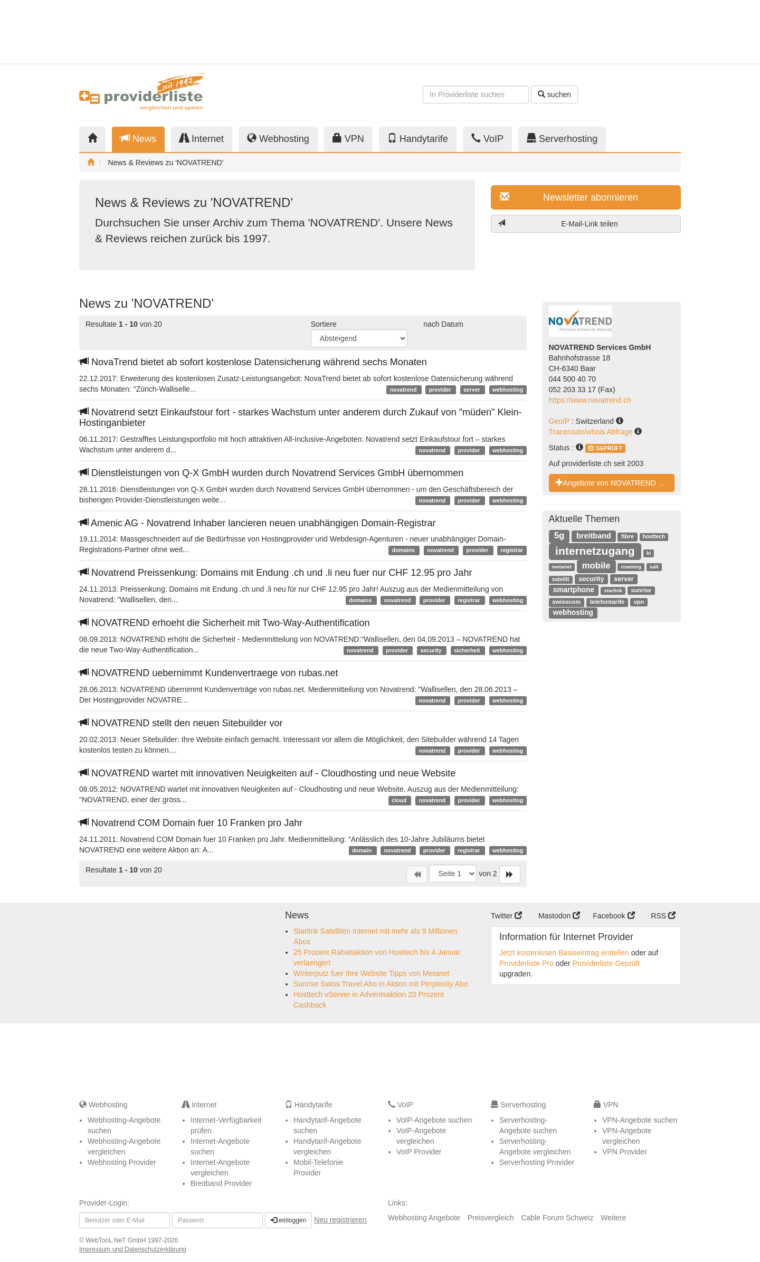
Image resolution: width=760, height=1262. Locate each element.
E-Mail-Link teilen (558, 223)
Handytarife (417, 138)
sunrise (641, 590)
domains (404, 550)
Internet (201, 138)
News (138, 138)
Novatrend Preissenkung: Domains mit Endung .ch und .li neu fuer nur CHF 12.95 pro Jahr (275, 572)
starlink (613, 590)
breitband (593, 536)
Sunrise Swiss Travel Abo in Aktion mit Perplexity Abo (380, 984)
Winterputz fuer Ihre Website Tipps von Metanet (371, 973)
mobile (596, 566)
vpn (639, 602)
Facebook (613, 916)
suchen (554, 94)
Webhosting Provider (122, 1162)
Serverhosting (562, 138)
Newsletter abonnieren (569, 197)
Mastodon (559, 916)
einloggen (288, 1220)
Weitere (613, 1217)
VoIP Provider (418, 1151)
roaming (631, 567)
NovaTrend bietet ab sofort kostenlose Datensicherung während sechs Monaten (253, 362)
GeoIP (560, 421)
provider (441, 389)
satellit (560, 579)
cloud (400, 800)
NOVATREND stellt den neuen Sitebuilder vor (181, 723)
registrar (512, 550)
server (472, 389)
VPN (348, 138)
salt (654, 567)
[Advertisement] (586, 31)
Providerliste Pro (526, 963)
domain (362, 850)
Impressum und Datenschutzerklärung (132, 1249)
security (431, 650)
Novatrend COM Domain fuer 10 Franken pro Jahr (190, 823)
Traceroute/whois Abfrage (592, 432)
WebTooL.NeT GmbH (117, 1240)
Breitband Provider (221, 1183)
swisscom (566, 602)
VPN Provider (624, 1151)
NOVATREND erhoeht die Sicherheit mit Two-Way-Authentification (224, 623)
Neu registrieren (340, 1220)
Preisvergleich (491, 1217)
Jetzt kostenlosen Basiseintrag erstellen (564, 952)
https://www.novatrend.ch (590, 400)
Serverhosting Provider (536, 1162)
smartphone (574, 590)
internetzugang (595, 551)
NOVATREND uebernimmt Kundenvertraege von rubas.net (208, 673)
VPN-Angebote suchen (639, 1120)
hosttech (654, 536)
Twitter (506, 916)
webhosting (507, 389)
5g (559, 535)
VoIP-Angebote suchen (434, 1120)
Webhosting (278, 138)
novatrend (404, 389)
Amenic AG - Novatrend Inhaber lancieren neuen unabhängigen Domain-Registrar (257, 523)
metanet (562, 567)
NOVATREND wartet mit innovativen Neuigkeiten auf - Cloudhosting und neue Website (267, 773)
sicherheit (468, 650)
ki (649, 553)
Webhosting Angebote (424, 1217)
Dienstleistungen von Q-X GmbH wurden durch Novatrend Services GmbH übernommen (271, 473)
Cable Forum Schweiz (557, 1217)
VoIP (487, 138)
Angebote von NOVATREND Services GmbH (615, 482)
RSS (663, 916)
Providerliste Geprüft (606, 963)
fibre (627, 536)
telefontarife (607, 602)
